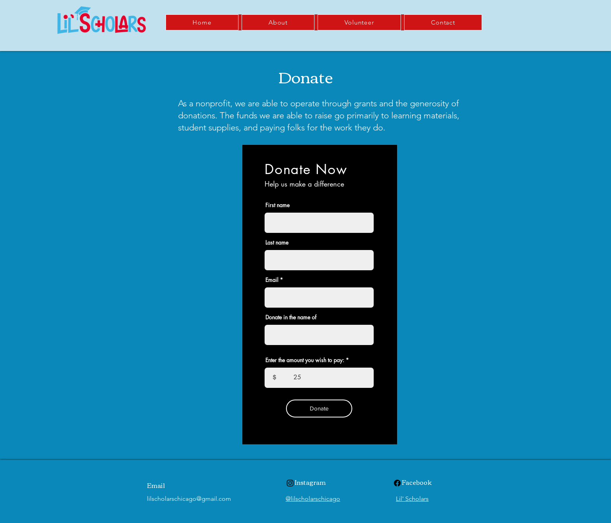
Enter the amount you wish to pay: (304, 360)
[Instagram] (290, 483)
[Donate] (319, 408)
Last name (276, 242)
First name (277, 205)
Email (271, 280)
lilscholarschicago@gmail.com (189, 498)
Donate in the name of (290, 317)
